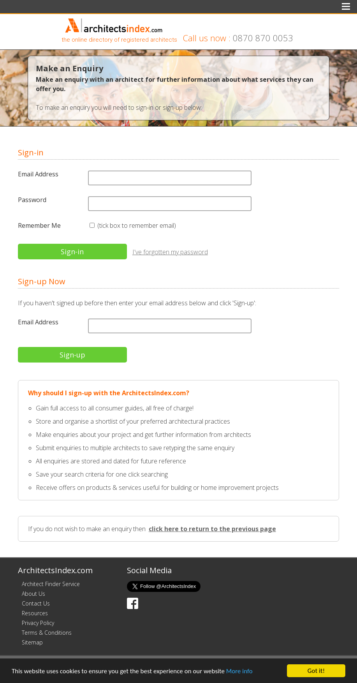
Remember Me (39, 225)
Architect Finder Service (51, 584)
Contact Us (36, 603)
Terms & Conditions (47, 632)
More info (239, 671)
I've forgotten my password (170, 252)
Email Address (38, 174)
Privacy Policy (38, 623)
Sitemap (32, 642)
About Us (33, 593)
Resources (35, 613)
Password (32, 199)
